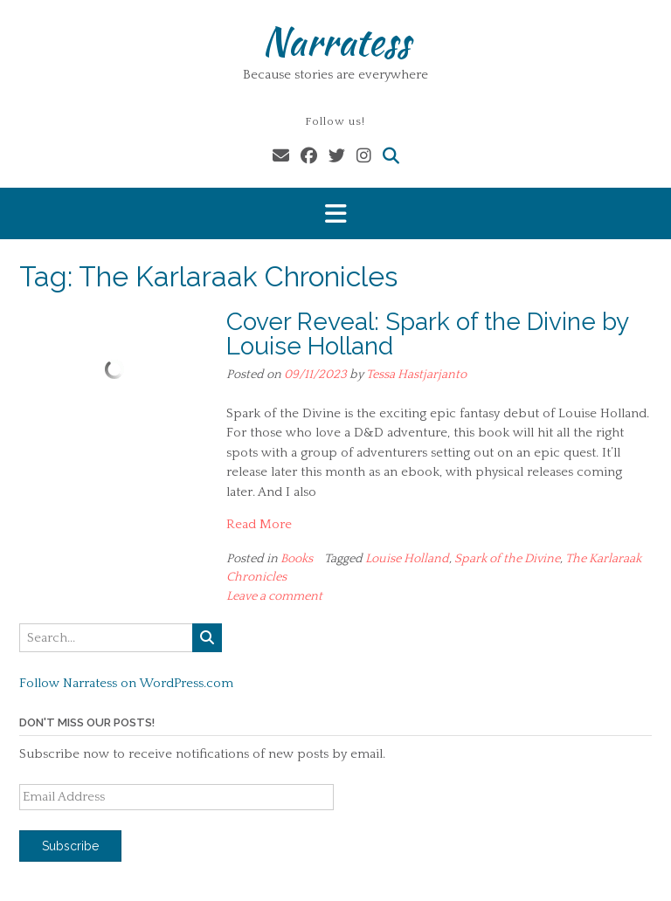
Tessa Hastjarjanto (416, 375)
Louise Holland (407, 559)
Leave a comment (274, 596)
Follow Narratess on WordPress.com (126, 683)
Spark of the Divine (507, 559)
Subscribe (70, 846)
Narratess (336, 41)
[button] (335, 213)
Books (296, 559)
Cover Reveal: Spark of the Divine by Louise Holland (427, 334)
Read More (259, 524)
